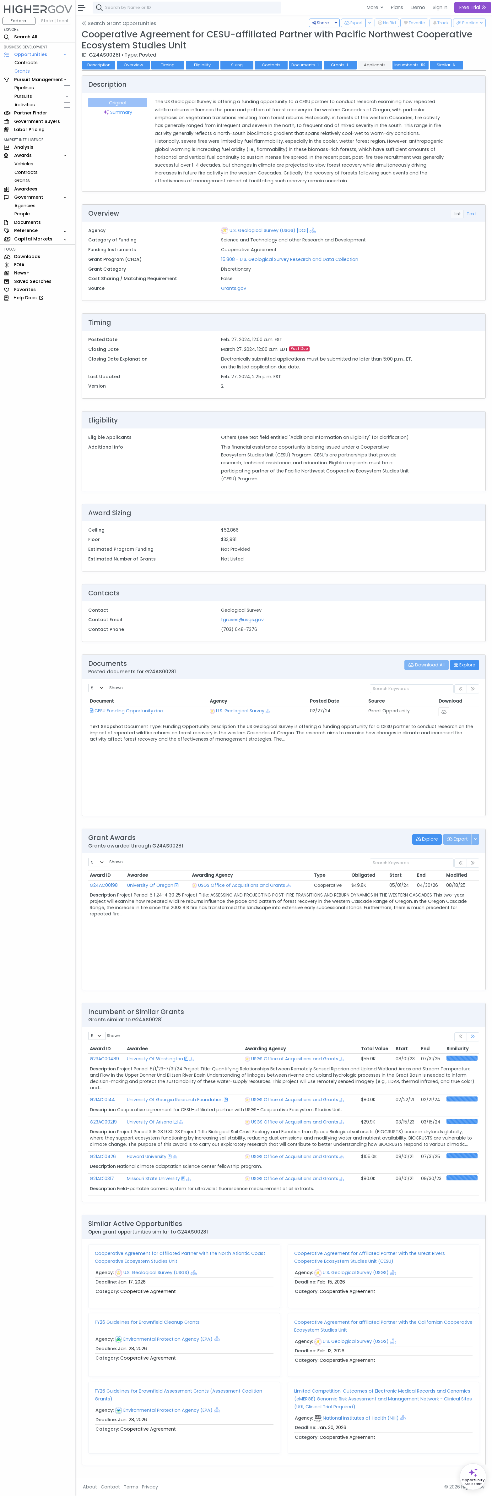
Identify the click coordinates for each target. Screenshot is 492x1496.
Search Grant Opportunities (119, 23)
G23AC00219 (103, 1122)
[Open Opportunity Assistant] (473, 1476)
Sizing (237, 65)
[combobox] (187, 8)
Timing (168, 65)
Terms (131, 1487)
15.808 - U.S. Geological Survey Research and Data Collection (289, 259)
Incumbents (410, 65)
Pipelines (24, 88)
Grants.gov (233, 288)
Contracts (26, 62)
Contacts (271, 65)
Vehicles (23, 164)
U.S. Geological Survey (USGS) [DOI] (269, 230)
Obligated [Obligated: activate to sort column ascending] (363, 875)
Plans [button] (397, 7)
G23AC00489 (104, 1059)
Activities (24, 105)
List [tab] (457, 214)
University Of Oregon (150, 885)
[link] (473, 1036)
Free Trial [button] (472, 7)
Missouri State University (153, 1178)
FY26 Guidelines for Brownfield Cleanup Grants (147, 1322)
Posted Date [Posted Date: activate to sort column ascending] (324, 701)
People (22, 214)
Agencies (24, 205)
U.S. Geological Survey (240, 711)
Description (99, 65)
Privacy (150, 1487)
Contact (110, 1487)
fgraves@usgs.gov (242, 619)
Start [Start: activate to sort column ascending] (395, 875)
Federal (19, 21)
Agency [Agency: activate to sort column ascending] (218, 701)
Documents (305, 65)
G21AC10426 (103, 1156)
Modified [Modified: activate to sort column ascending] (456, 875)
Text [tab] (471, 214)
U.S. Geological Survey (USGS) (156, 1272)
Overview (133, 65)
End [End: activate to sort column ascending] (421, 875)
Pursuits (23, 96)
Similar (447, 65)
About (90, 1487)
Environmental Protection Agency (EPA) (168, 1339)
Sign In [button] (440, 7)
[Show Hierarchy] (313, 230)
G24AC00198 (104, 885)
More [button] (373, 7)
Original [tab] (117, 103)
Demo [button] (418, 7)
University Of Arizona (149, 1122)
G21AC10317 (102, 1178)
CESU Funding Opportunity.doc (129, 711)
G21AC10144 (102, 1099)
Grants (22, 71)
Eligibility (202, 65)
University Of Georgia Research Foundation (175, 1099)
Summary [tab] (117, 112)
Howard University (146, 1156)
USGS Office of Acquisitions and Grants (241, 885)
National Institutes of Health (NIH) (361, 1418)
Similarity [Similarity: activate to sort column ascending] (457, 1049)
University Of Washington (155, 1059)
